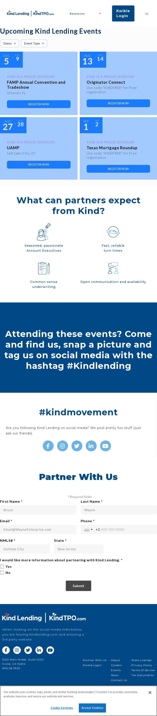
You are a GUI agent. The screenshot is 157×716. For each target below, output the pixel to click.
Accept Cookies (92, 707)
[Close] (150, 692)
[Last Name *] (119, 510)
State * (60, 540)
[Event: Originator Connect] (118, 83)
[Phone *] (125, 529)
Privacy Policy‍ (141, 665)
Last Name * (92, 501)
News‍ (115, 675)
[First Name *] (38, 510)
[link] (39, 104)
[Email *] (38, 529)
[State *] (79, 549)
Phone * (88, 521)
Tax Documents (142, 675)
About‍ (115, 660)
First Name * (11, 501)
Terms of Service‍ (143, 670)
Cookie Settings (62, 707)
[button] (87, 13)
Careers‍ (116, 665)
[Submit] (78, 586)
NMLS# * (7, 540)
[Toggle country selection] (89, 529)
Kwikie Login (123, 13)
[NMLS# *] (24, 549)
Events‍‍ (116, 670)
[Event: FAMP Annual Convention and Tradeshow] (39, 83)
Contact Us (119, 680)
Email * (6, 521)
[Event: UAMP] (39, 148)
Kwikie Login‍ (92, 665)
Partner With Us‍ (95, 660)
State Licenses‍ (141, 660)
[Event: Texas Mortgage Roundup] (118, 148)
